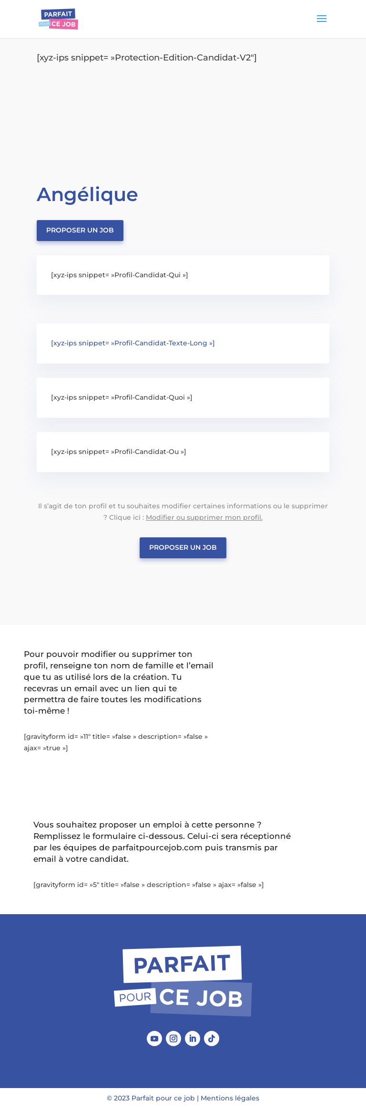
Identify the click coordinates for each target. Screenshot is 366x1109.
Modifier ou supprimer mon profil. (204, 517)
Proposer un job (80, 230)
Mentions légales (230, 1098)
